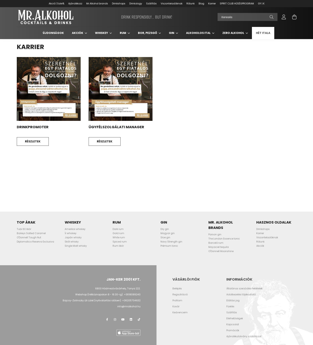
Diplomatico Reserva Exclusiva (35, 242)
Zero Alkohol (233, 33)
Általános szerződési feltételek (244, 288)
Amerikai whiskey (75, 229)
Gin (172, 33)
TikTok (139, 320)
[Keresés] (247, 17)
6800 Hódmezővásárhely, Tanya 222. (118, 288)
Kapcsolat (232, 324)
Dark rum (118, 229)
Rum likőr (118, 246)
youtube (123, 320)
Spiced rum (120, 242)
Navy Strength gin (171, 242)
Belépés (177, 288)
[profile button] (284, 17)
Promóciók (232, 330)
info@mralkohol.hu (129, 306)
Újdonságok (53, 33)
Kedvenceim (180, 312)
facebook (107, 320)
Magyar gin (167, 233)
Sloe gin (165, 238)
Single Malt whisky (76, 246)
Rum (123, 33)
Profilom (177, 300)
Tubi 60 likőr (24, 229)
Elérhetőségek (234, 318)
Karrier (212, 3)
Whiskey (102, 33)
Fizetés (230, 306)
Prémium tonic (169, 246)
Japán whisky (73, 238)
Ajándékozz (75, 3)
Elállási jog (233, 300)
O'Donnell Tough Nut (29, 238)
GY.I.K (261, 3)
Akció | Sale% (56, 3)
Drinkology (135, 3)
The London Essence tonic (224, 239)
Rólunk (190, 3)
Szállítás (151, 3)
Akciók (78, 33)
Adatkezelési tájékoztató (241, 294)
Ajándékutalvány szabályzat (243, 336)
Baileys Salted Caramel (31, 233)
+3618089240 (132, 294)
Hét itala (263, 33)
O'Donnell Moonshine (221, 251)
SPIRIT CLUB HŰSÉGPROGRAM (237, 3)
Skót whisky (72, 242)
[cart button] (294, 17)
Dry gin (164, 229)
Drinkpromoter (33, 127)
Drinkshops (118, 3)
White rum (119, 238)
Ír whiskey (70, 233)
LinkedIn (131, 320)
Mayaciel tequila (218, 247)
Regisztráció (180, 294)
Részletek (33, 142)
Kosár (175, 306)
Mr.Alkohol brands (97, 3)
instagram (115, 320)
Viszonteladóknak (171, 3)
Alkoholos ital (198, 33)
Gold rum (118, 233)
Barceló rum (215, 243)
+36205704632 (131, 300)
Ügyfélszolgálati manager (116, 127)
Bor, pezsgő (148, 33)
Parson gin (214, 235)
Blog (201, 3)
